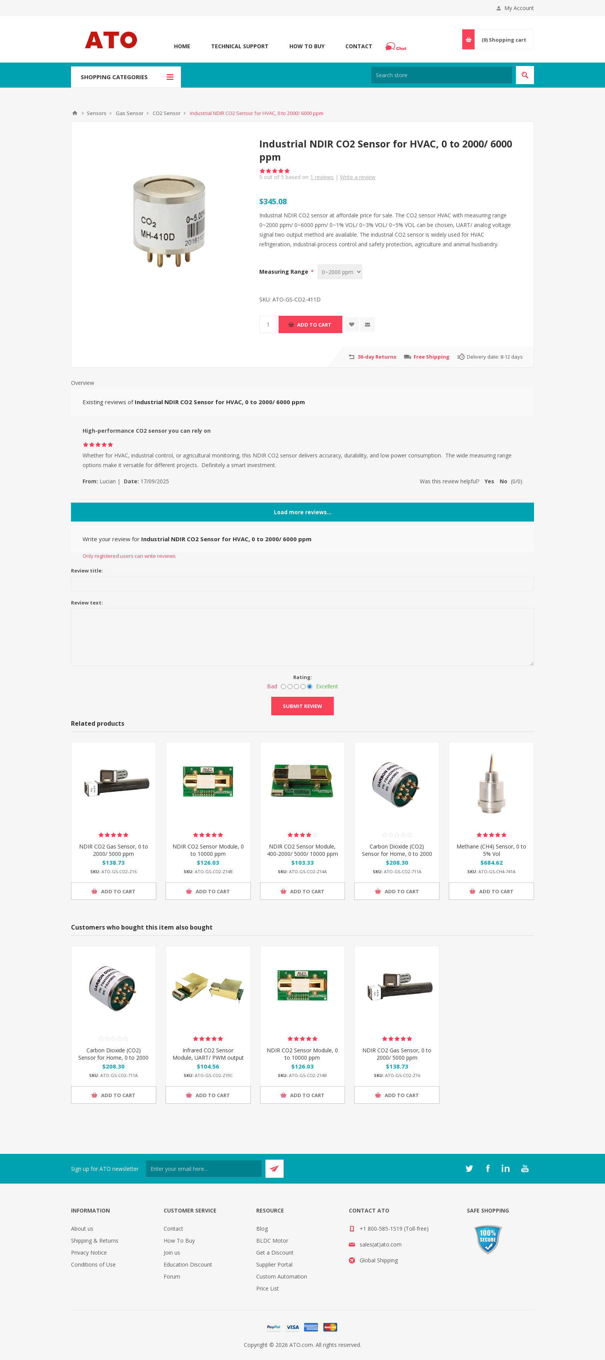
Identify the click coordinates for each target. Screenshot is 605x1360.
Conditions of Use (93, 1264)
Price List (267, 1288)
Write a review (357, 177)
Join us (172, 1252)
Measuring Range (284, 271)
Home (182, 46)
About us (82, 1228)
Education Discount (188, 1264)
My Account (519, 8)
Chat (397, 44)
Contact (358, 46)
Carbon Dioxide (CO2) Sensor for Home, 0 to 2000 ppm (397, 854)
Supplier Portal (274, 1264)
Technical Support (240, 46)
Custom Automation (281, 1276)
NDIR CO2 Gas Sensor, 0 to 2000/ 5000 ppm (113, 850)
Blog (262, 1228)
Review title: (87, 570)
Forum (172, 1276)
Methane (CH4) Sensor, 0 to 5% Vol (491, 850)
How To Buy (306, 46)
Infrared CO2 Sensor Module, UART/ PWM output (208, 1054)
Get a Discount (275, 1252)
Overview (82, 382)
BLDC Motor (272, 1240)
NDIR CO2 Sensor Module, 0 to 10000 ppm (208, 850)
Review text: (87, 602)
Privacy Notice (89, 1252)
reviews (322, 177)
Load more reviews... (302, 512)
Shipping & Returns (94, 1240)
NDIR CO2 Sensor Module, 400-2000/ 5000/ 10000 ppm (302, 850)
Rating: (302, 677)
